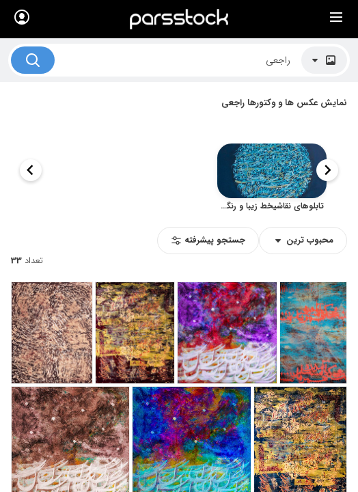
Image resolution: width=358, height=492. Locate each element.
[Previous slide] (327, 170)
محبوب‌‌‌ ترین (303, 240)
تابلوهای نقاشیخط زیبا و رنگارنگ (270, 206)
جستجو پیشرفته (208, 240)
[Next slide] (31, 170)
